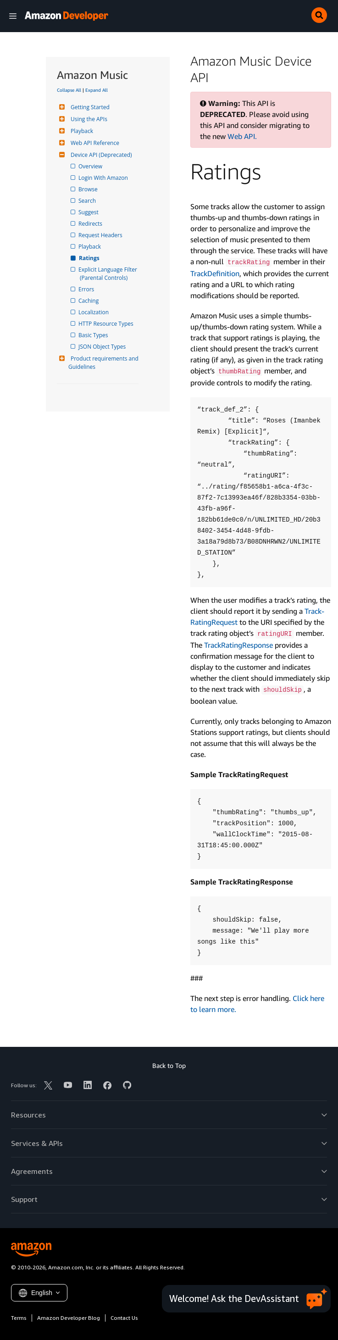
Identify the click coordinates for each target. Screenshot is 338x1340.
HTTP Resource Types (106, 324)
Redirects (91, 224)
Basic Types (94, 335)
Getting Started (89, 107)
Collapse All (69, 90)
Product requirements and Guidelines (104, 363)
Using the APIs (87, 119)
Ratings (90, 258)
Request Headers (101, 235)
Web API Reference (93, 143)
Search (88, 201)
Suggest (89, 212)
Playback (80, 131)
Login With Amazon (104, 178)
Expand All (96, 90)
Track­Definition (214, 273)
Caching (89, 301)
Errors (87, 289)
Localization (94, 312)
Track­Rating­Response (238, 645)
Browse (89, 189)
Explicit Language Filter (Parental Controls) (109, 274)
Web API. (242, 136)
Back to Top (169, 1065)
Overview (91, 166)
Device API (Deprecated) (100, 155)
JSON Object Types (103, 346)
